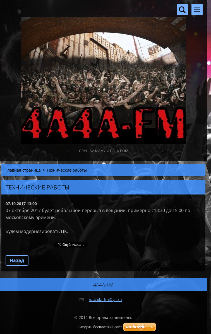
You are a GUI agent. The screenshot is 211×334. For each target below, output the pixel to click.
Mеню (197, 9)
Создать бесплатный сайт (100, 327)
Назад (17, 260)
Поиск (182, 9)
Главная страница (23, 170)
